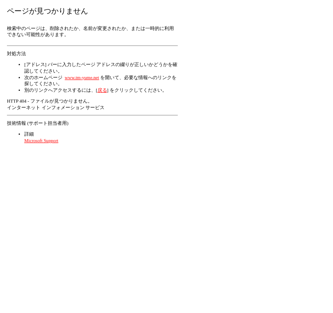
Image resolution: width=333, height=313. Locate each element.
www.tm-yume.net (82, 77)
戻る (102, 90)
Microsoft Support (41, 140)
